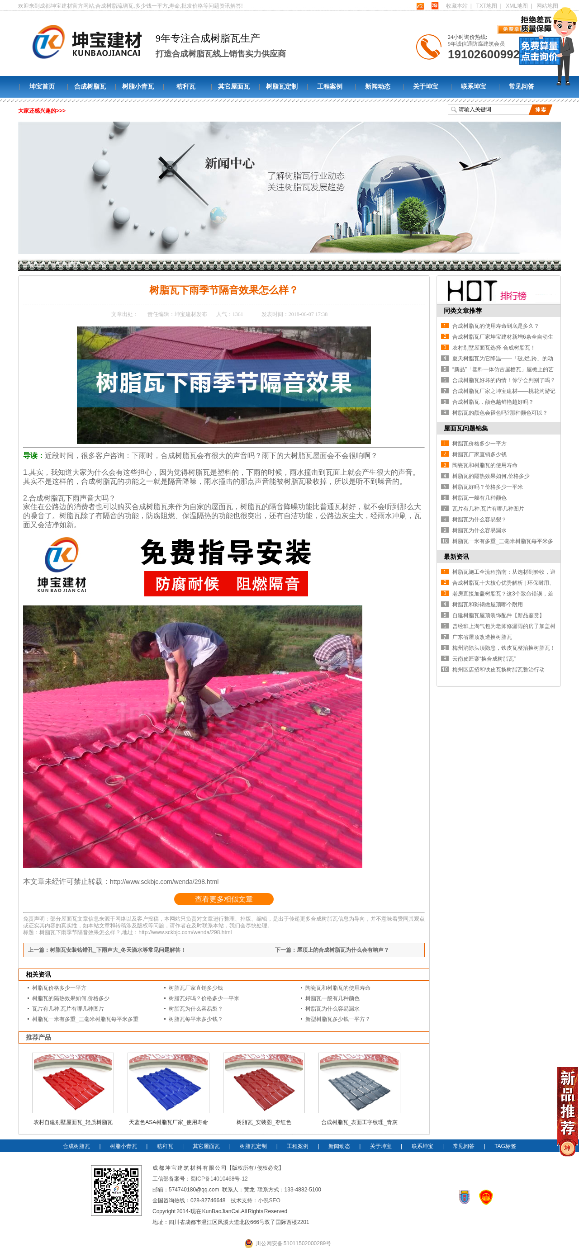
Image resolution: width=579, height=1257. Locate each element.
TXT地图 (487, 6)
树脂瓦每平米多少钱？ (196, 1019)
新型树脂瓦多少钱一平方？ (337, 1019)
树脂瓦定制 (282, 86)
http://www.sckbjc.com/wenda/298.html (164, 881)
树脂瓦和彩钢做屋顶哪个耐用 (487, 604)
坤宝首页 (42, 86)
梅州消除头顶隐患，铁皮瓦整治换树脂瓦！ (503, 648)
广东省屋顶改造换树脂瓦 (482, 637)
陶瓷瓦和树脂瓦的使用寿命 (337, 988)
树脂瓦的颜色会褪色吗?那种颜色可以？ (500, 413)
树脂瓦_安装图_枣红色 (264, 1122)
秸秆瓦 (185, 86)
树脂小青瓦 (138, 86)
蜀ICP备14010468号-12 (219, 1179)
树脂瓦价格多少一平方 (59, 988)
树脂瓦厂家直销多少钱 (196, 988)
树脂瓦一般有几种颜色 (332, 998)
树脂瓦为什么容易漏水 (332, 1009)
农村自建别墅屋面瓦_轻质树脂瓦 (73, 1122)
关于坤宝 (425, 86)
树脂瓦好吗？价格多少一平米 (204, 998)
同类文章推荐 (463, 310)
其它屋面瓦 (234, 86)
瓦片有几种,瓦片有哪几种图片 (68, 1009)
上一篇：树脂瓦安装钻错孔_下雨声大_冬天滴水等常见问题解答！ (107, 950)
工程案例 (329, 86)
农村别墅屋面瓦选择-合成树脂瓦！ (494, 348)
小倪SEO (269, 1200)
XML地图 (517, 6)
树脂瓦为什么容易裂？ (196, 1009)
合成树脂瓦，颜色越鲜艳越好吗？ (493, 402)
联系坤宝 (473, 86)
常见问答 (521, 86)
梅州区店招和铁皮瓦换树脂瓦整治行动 (498, 669)
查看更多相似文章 (224, 899)
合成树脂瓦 (90, 86)
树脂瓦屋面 (309, 455)
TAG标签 (505, 1146)
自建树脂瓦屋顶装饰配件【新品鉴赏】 (498, 615)
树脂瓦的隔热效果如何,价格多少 (70, 998)
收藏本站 (457, 6)
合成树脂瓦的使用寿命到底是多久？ (495, 326)
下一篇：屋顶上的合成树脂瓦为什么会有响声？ (332, 950)
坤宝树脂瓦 (64, 264)
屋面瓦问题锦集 (466, 428)
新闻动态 (377, 86)
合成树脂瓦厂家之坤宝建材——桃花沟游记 (503, 391)
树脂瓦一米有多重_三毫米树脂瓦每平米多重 (85, 1019)
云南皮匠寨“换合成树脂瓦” (484, 659)
